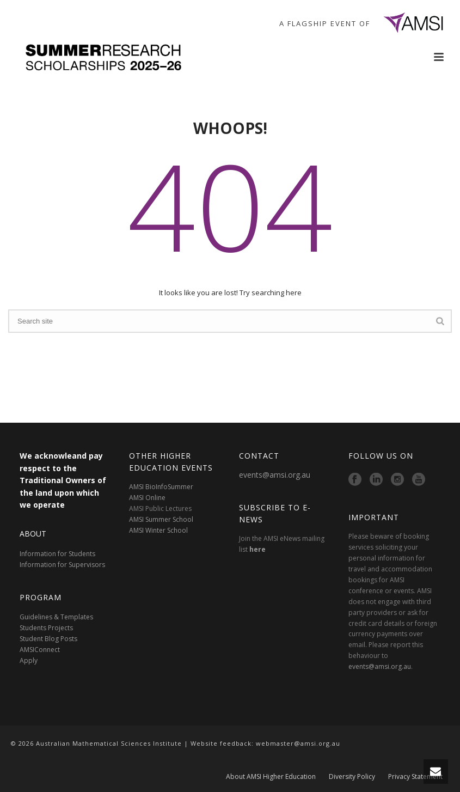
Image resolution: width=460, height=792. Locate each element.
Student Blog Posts (48, 638)
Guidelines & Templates (56, 617)
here (257, 549)
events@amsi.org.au (274, 475)
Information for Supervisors (62, 564)
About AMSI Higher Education (271, 776)
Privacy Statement (415, 776)
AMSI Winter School (158, 530)
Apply (29, 660)
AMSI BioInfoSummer (161, 486)
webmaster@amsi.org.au (298, 743)
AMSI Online (147, 497)
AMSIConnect (40, 649)
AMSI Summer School (161, 519)
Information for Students (57, 553)
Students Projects (46, 627)
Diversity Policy (352, 776)
